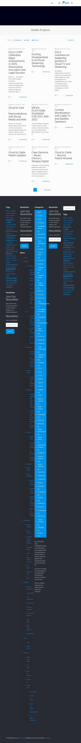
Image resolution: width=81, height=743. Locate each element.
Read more (24, 97)
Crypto (40, 264)
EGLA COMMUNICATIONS (43, 302)
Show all (71, 40)
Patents (40, 475)
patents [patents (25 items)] (11, 269)
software (40, 497)
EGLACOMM (29, 692)
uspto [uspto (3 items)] (15, 283)
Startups (26, 582)
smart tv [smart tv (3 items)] (12, 271)
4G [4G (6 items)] (7, 211)
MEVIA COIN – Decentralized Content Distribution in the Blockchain (29, 445)
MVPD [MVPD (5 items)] (15, 265)
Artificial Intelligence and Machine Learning (29, 320)
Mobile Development (42, 430)
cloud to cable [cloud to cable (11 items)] (10, 221)
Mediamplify (41, 414)
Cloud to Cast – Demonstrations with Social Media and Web (18, 113)
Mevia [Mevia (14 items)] (9, 253)
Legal (39, 382)
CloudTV (40, 260)
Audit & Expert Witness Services (28, 558)
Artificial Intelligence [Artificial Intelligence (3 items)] (11, 213)
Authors (35, 40)
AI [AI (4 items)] (15, 211)
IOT (39, 368)
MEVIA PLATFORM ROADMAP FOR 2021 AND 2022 (40, 113)
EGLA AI (40, 298)
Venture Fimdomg (40, 521)
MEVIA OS (41, 424)
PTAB (39, 482)
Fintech (28, 432)
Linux (39, 386)
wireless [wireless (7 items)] (9, 287)
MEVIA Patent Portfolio (29, 483)
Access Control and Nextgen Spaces (29, 381)
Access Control (28, 371)
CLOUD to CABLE (29, 698)
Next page (47, 190)
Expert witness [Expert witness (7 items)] (12, 231)
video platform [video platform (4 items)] (10, 285)
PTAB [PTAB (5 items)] (8, 272)
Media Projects (40, 408)
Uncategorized (42, 510)
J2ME (39, 379)
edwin (12, 49)
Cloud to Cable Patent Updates (17, 154)
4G (39, 212)
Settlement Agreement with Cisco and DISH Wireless (29, 400)
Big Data (40, 234)
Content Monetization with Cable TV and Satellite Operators (62, 115)
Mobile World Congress (41, 446)
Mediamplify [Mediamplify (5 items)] (10, 249)
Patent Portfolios (28, 475)
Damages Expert (40, 268)
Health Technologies (42, 348)
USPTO (40, 516)
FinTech (40, 336)
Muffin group (21, 738)
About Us (26, 653)
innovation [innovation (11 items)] (11, 235)
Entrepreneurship (43, 323)
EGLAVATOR (28, 634)
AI (27, 312)
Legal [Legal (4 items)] (11, 242)
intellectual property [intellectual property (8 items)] (10, 239)
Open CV (40, 472)
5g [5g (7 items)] (13, 211)
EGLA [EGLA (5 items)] (8, 227)
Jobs (25, 638)
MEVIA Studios (28, 469)
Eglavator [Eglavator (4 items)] (12, 227)
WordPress (48, 738)
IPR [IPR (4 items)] (9, 242)
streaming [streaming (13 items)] (11, 278)
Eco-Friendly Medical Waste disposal (29, 362)
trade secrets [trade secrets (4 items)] (9, 283)
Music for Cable (29, 706)
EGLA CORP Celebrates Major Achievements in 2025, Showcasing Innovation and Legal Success (17, 62)
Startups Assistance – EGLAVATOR (28, 590)
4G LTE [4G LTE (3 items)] (10, 211)
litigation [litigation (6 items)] (9, 245)
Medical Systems (29, 353)
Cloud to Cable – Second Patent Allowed (63, 155)
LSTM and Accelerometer (29, 331)
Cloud (39, 249)
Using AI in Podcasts (29, 340)
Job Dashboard (28, 598)
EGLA (39, 294)
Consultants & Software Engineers (28, 606)
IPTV (39, 375)
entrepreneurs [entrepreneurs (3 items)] (9, 229)
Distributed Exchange (29, 459)
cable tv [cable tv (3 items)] (8, 215)
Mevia (39, 420)
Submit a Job (28, 647)
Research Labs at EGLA (28, 575)
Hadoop (40, 343)
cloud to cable (40, 253)
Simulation (41, 486)
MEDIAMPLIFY (29, 712)
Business (40, 237)
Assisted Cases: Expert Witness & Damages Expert (28, 543)
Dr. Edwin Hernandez (29, 718)
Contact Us (28, 680)
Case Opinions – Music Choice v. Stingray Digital (40, 157)
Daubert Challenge (41, 284)
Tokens (40, 507)
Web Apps (41, 527)
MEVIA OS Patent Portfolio (29, 512)
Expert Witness (28, 526)
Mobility (40, 453)
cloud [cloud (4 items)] (11, 217)
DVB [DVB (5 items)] (14, 225)
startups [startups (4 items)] (8, 274)
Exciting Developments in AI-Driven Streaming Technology (40, 60)
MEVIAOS (28, 464)
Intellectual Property (41, 356)
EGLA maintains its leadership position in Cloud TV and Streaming (62, 59)
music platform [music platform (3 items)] (13, 260)
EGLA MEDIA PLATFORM (41, 310)
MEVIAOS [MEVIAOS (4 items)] (8, 256)
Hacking (40, 340)
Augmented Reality (41, 227)
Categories (18, 40)
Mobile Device (40, 438)
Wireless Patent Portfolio (29, 491)
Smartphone (41, 492)
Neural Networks (40, 465)
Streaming (28, 266)
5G (39, 215)
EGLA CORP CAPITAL (28, 628)
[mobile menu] (52, 3)
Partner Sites (28, 686)
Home (25, 257)
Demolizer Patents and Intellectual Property (29, 501)
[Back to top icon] (74, 737)
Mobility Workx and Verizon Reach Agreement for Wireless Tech (29, 419)
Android (40, 223)
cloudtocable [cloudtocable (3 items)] (9, 224)
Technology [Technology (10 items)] (11, 280)
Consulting (27, 520)
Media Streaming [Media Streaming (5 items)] (11, 251)
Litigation (40, 389)
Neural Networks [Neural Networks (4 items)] (11, 267)
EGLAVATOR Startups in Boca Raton (28, 618)
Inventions (41, 362)
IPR (39, 372)
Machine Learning (40, 400)
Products (26, 261)
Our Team (28, 666)
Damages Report (40, 276)
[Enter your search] (69, 208)
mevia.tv (29, 307)
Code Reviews (28, 532)
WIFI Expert (28, 567)
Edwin (39, 291)
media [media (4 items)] (12, 247)
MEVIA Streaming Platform (29, 272)
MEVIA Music (29, 279)
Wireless (28, 390)
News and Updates (28, 673)
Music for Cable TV (40, 457)
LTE (39, 395)
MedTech (28, 347)
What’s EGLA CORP (28, 659)
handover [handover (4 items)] (8, 233)
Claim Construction (41, 242)
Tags (27, 40)
